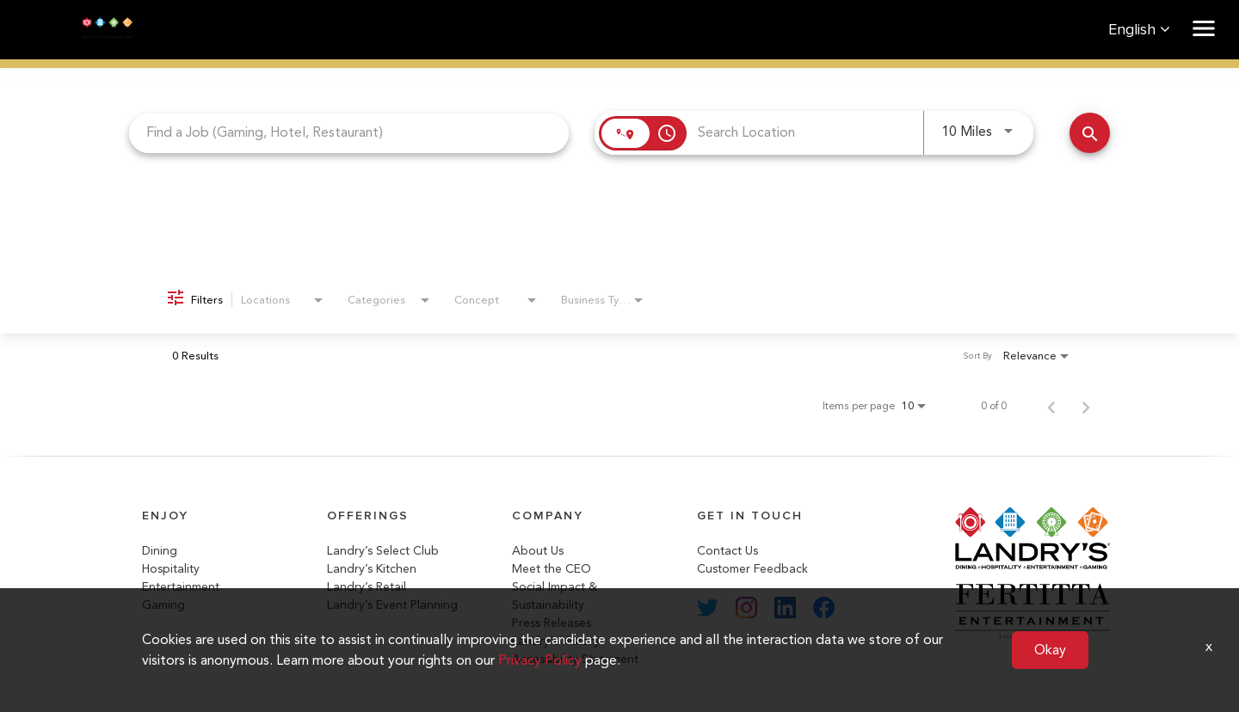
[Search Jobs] (1089, 133)
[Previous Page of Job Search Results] (1051, 406)
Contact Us (727, 550)
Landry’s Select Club (383, 550)
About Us (538, 550)
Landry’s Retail (366, 587)
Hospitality (171, 569)
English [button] (1139, 30)
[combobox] (349, 133)
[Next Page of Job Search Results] (1086, 406)
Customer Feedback (752, 569)
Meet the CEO (551, 569)
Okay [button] (1050, 649)
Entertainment (180, 587)
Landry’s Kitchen (371, 569)
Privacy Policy (540, 660)
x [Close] (1208, 646)
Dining (159, 550)
